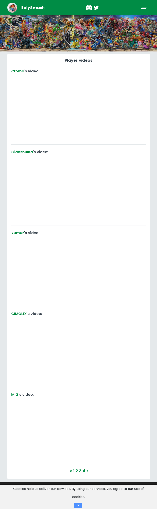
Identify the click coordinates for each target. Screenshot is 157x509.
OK (78, 505)
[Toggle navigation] (144, 7)
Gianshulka (22, 151)
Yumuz (17, 232)
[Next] (87, 471)
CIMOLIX (19, 313)
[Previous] (71, 471)
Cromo (17, 71)
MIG (14, 394)
